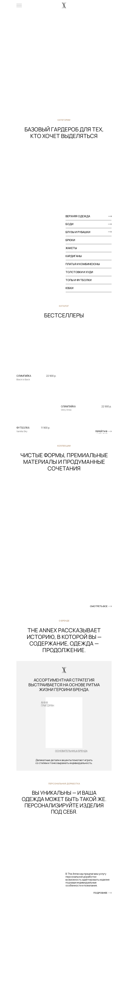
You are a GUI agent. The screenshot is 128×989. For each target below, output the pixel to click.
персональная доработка (64, 783)
